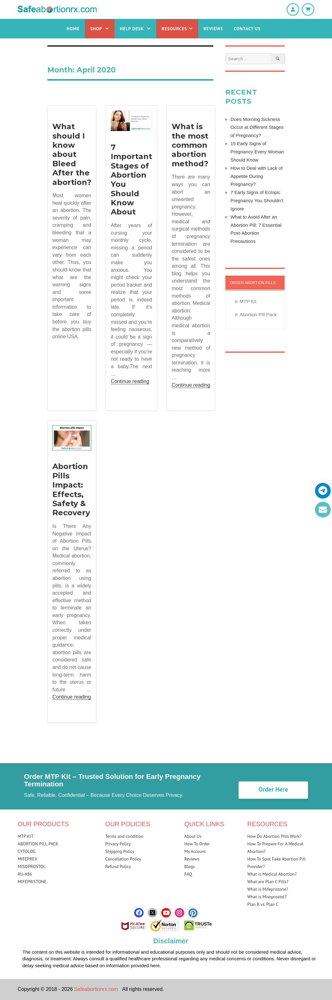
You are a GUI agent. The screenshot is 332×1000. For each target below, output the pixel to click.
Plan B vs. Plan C (263, 904)
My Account (195, 851)
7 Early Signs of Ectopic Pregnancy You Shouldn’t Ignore (256, 200)
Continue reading (130, 381)
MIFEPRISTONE (32, 881)
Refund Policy (118, 866)
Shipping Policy (119, 851)
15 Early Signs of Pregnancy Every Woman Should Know (257, 152)
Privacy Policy (118, 844)
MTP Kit (248, 301)
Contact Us (247, 28)
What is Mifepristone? (267, 889)
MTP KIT (25, 836)
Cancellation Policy (123, 859)
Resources (177, 28)
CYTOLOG (26, 851)
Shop (99, 28)
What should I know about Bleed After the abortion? (71, 154)
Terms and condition (124, 836)
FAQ (188, 874)
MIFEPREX (27, 859)
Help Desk (135, 28)
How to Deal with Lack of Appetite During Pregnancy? (256, 176)
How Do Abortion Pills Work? (274, 836)
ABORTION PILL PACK (38, 844)
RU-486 (25, 874)
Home (73, 28)
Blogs (189, 866)
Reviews (213, 28)
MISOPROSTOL (32, 866)
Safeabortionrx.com (96, 989)
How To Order (197, 844)
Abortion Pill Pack (258, 314)
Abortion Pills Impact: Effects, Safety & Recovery (71, 489)
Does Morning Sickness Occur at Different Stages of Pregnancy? (256, 127)
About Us (192, 836)
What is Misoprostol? (267, 897)
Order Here (273, 789)
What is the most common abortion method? (190, 145)
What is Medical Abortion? (272, 874)
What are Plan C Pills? (267, 881)
